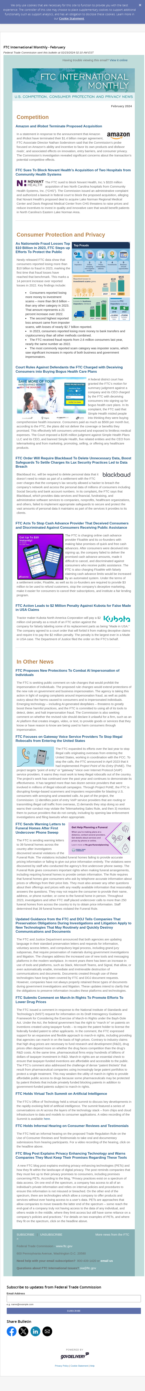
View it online (119, 60)
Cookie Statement (71, 18)
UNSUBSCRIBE (51, 1234)
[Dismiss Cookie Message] (140, 4)
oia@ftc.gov (88, 1268)
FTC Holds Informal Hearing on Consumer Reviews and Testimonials (71, 1126)
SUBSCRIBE (25, 1234)
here (47, 1118)
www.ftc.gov (64, 1246)
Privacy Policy (62, 1366)
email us (107, 1260)
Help (92, 1366)
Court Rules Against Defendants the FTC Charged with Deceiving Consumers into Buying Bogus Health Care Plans (69, 369)
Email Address (16, 1293)
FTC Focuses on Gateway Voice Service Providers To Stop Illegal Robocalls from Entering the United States (68, 739)
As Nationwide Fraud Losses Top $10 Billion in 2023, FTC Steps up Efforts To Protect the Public (42, 248)
